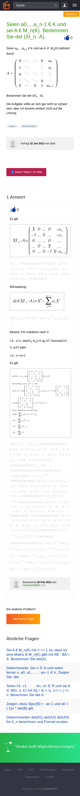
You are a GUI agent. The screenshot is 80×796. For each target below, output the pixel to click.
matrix (12, 126)
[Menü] (74, 5)
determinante (29, 126)
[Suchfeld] (36, 5)
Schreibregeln (47, 769)
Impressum (68, 769)
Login (64, 5)
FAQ (31, 769)
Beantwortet (29, 582)
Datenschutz (32, 777)
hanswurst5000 (31, 585)
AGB (19, 769)
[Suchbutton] (55, 5)
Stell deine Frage (23, 618)
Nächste (71, 14)
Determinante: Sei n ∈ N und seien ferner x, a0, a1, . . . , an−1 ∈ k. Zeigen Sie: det (37, 672)
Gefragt (25, 143)
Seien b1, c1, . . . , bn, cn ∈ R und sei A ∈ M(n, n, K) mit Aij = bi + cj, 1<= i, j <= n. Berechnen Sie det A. (38, 690)
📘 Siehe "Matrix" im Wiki (26, 172)
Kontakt (49, 777)
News (8, 769)
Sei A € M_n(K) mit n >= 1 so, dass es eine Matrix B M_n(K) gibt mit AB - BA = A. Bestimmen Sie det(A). (38, 654)
